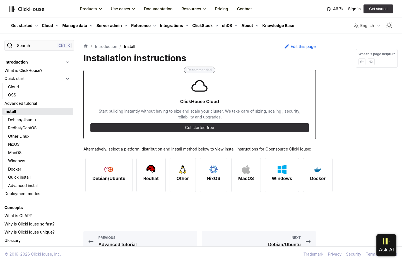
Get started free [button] (199, 127)
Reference (141, 25)
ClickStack (202, 25)
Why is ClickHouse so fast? (29, 224)
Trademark (313, 254)
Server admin (109, 25)
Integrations (171, 25)
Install (10, 111)
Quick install (19, 177)
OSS (12, 95)
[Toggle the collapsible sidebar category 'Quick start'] (67, 78)
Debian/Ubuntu (22, 119)
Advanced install (23, 185)
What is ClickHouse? (23, 70)
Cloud (47, 25)
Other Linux (18, 136)
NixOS (14, 144)
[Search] (39, 45)
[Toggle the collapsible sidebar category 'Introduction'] (67, 62)
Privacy (334, 254)
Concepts (13, 207)
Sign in (354, 8)
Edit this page (300, 46)
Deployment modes (22, 193)
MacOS (14, 152)
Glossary (12, 240)
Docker (14, 169)
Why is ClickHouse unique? (29, 232)
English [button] (363, 25)
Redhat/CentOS (22, 127)
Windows (16, 160)
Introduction (16, 62)
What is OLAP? (18, 215)
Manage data (74, 25)
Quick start (14, 78)
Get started (378, 9)
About (247, 25)
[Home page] (85, 46)
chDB (227, 25)
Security (353, 254)
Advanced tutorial (20, 103)
